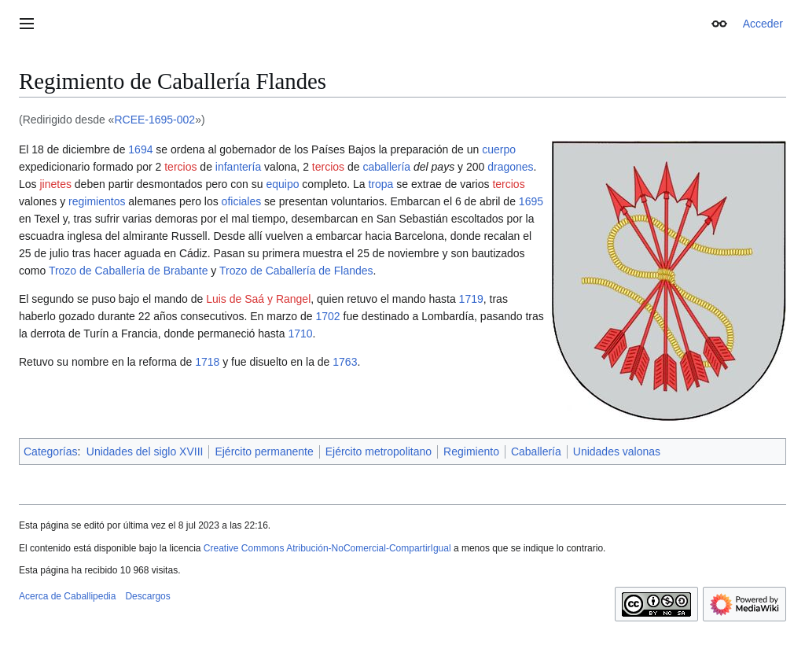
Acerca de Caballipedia (67, 596)
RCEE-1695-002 (154, 119)
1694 (140, 149)
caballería (386, 166)
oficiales (242, 201)
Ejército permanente (264, 451)
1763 (345, 362)
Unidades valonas (616, 451)
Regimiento (471, 451)
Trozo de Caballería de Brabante (128, 270)
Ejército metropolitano (378, 451)
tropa (380, 184)
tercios (180, 166)
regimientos (96, 201)
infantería (238, 166)
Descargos (147, 596)
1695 (531, 201)
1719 (471, 299)
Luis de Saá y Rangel (258, 299)
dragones (510, 166)
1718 (207, 362)
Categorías (50, 451)
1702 (327, 316)
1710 (300, 333)
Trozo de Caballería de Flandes (296, 270)
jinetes (55, 184)
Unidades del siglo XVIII (145, 451)
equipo (282, 184)
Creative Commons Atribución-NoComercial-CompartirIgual (327, 548)
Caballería (536, 451)
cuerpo (499, 149)
